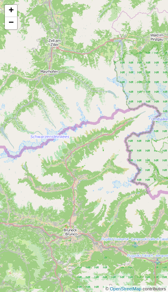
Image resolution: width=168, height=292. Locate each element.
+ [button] (11, 11)
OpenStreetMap (126, 288)
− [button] (11, 23)
